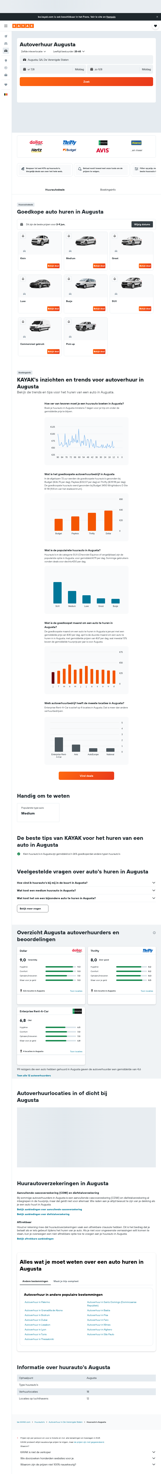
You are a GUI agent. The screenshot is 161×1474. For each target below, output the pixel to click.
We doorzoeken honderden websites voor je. (88, 1458)
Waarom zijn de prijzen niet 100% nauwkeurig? (88, 1464)
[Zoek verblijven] (5, 43)
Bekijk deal (53, 265)
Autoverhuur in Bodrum (37, 1315)
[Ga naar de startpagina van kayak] (23, 26)
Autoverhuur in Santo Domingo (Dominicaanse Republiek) (111, 1304)
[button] (157, 17)
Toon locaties (76, 991)
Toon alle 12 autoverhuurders (34, 1075)
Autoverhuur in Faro (97, 1319)
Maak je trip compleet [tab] (66, 1281)
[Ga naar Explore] (5, 60)
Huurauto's (39, 1422)
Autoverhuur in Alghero (99, 1329)
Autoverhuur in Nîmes (98, 1324)
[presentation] (154, 932)
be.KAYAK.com (23, 1422)
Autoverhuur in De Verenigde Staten (66, 1422)
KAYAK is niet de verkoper (88, 1452)
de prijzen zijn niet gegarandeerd (89, 1442)
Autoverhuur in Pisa (97, 1315)
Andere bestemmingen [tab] (35, 1281)
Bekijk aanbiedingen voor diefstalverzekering (43, 1214)
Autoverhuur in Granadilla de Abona (43, 1310)
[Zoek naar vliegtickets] (5, 36)
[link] (86, 776)
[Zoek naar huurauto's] (5, 50)
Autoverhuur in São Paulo (100, 1334)
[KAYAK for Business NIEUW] (5, 74)
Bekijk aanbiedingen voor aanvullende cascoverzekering (49, 1209)
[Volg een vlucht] (5, 67)
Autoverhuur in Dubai (36, 1319)
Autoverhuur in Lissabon (37, 1324)
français (111, 16)
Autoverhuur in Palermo (37, 1302)
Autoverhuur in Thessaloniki (39, 1339)
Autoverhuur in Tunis (36, 1334)
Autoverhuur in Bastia (98, 1310)
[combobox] (34, 51)
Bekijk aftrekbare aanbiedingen (35, 1238)
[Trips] (5, 84)
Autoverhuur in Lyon (35, 1329)
